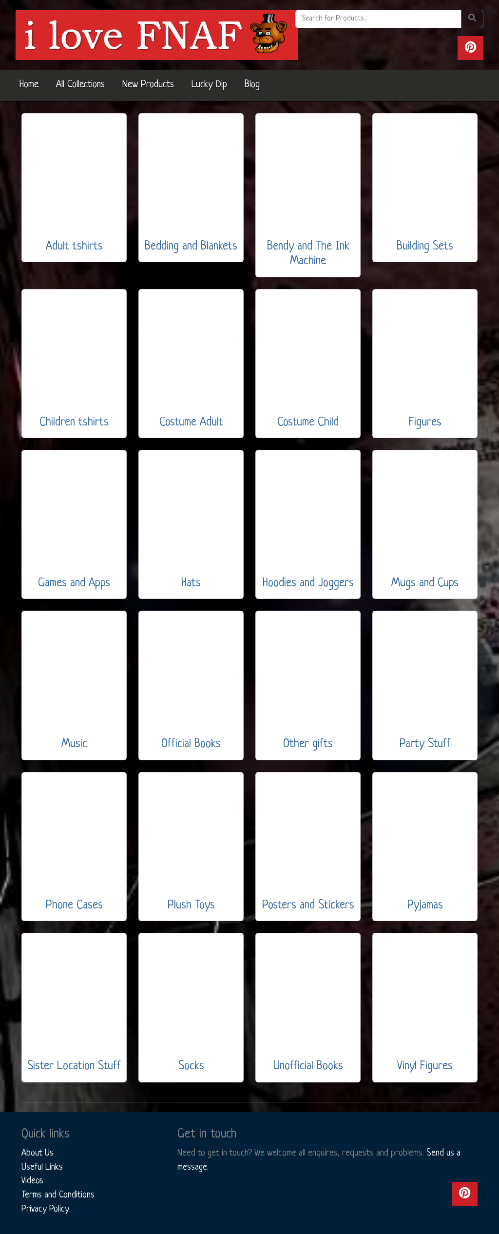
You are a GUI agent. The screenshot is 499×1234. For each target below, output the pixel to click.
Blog (252, 84)
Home (28, 84)
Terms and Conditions (58, 1195)
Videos (32, 1181)
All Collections (80, 84)
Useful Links (42, 1167)
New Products (148, 84)
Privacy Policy (45, 1209)
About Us (37, 1153)
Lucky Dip (209, 84)
